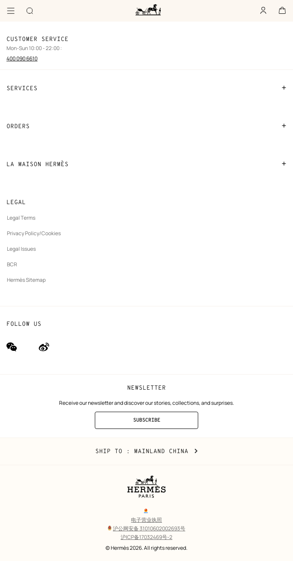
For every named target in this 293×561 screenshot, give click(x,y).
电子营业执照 (146, 519)
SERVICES (146, 88)
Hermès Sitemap (26, 280)
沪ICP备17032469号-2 (146, 537)
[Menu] (10, 10)
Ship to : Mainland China (146, 451)
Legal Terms (21, 217)
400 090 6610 (21, 58)
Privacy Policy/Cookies (34, 233)
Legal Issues (21, 248)
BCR (12, 264)
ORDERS (146, 126)
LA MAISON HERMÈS (146, 164)
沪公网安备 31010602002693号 (146, 528)
